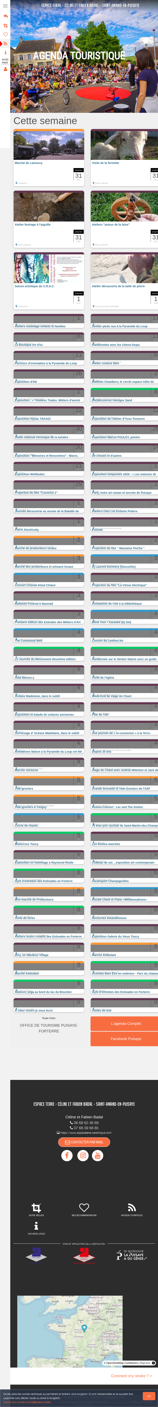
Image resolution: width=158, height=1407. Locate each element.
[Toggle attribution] (153, 1363)
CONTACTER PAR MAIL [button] (84, 1142)
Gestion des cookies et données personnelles (27, 1402)
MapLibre (145, 1363)
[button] (49, 159)
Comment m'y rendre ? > (131, 1376)
